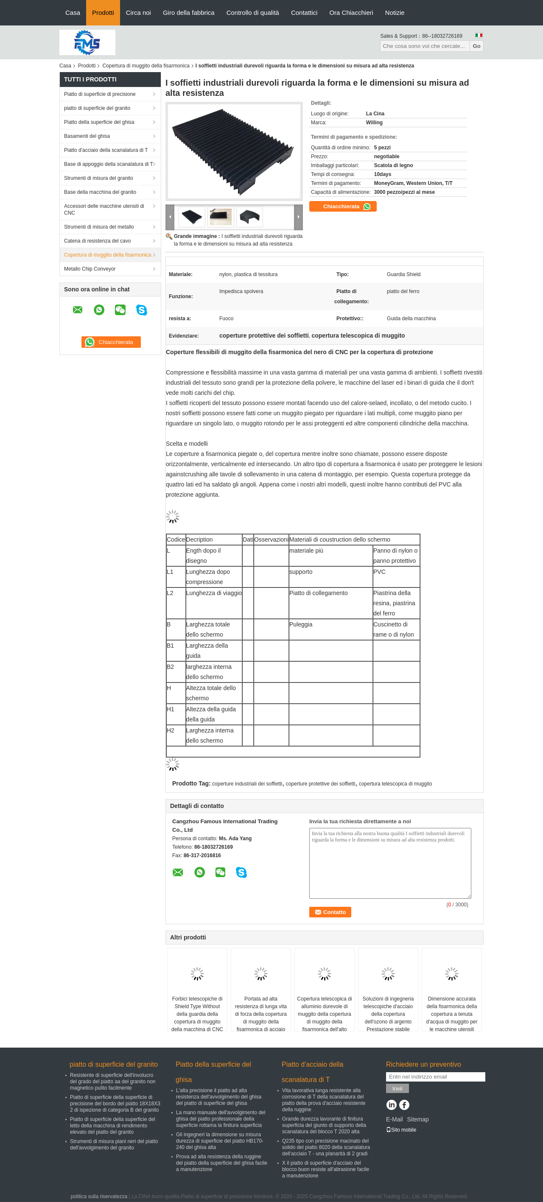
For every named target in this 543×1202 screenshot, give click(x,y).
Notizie (395, 12)
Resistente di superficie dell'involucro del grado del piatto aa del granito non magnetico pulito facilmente (113, 1081)
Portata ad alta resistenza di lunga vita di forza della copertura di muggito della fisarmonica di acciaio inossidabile (261, 1018)
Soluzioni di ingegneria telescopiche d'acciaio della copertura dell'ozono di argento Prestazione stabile (388, 1014)
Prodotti (103, 12)
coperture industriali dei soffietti (247, 784)
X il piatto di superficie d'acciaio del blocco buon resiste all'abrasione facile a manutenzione (325, 1169)
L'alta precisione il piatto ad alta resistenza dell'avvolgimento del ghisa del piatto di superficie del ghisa (218, 1096)
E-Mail (394, 1119)
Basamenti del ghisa (87, 136)
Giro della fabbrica (189, 12)
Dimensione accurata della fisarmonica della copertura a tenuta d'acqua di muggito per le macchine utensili (451, 1014)
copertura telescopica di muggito (395, 784)
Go (477, 46)
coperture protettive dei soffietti (320, 784)
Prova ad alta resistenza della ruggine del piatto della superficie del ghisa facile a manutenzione (221, 1163)
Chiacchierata (347, 206)
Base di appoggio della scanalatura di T (108, 164)
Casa (72, 12)
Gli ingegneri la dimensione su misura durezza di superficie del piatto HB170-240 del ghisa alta (219, 1141)
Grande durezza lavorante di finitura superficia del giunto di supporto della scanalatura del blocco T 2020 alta (324, 1125)
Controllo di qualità (253, 12)
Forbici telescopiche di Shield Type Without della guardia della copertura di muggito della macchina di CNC (197, 1014)
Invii (397, 1088)
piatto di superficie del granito (97, 108)
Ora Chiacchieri (351, 12)
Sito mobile (401, 1130)
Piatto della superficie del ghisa (99, 122)
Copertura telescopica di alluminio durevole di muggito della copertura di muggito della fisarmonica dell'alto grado (324, 1018)
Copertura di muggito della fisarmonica (145, 66)
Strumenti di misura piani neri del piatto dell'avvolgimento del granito (114, 1144)
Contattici (304, 12)
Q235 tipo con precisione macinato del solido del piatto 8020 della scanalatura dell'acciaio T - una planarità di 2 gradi (326, 1147)
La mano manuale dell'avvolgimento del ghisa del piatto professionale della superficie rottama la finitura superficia (220, 1119)
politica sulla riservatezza (99, 1196)
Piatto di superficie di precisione (100, 94)
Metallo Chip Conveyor (89, 269)
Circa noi (138, 12)
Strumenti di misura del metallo (99, 227)
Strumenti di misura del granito (98, 178)
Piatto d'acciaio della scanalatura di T (106, 150)
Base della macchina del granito (100, 192)
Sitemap (417, 1119)
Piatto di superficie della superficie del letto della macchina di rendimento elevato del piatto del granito (112, 1125)
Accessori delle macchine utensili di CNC (104, 209)
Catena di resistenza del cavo (97, 241)
